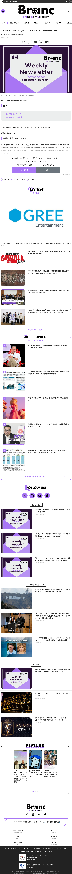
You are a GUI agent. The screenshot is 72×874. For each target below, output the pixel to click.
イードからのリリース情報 (46, 851)
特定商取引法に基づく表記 (27, 851)
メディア (36, 23)
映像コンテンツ (14, 23)
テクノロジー (58, 23)
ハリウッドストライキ (19, 179)
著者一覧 (7, 849)
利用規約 (65, 849)
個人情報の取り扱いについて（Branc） (52, 849)
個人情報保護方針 (38, 849)
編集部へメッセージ (15, 849)
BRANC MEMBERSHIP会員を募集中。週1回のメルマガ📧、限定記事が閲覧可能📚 (36, 822)
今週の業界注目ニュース (13, 114)
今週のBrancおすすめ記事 (14, 117)
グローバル (46, 23)
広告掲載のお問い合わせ (26, 849)
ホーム (3, 23)
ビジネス (26, 23)
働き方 (54, 843)
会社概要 (37, 851)
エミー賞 (31, 179)
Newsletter (6, 179)
